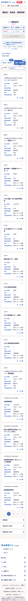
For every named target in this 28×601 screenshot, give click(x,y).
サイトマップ (19, 588)
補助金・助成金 (7, 63)
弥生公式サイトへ (17, 594)
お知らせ (5, 553)
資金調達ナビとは (8, 549)
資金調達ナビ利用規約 (10, 588)
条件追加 (17, 31)
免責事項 (22, 585)
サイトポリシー (5, 585)
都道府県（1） (6, 27)
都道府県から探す (8, 532)
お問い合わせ (9, 594)
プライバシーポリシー (15, 585)
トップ (2, 5)
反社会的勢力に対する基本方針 (10, 591)
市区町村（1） (18, 27)
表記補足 (5, 520)
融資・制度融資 (19, 63)
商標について (20, 591)
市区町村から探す (8, 526)
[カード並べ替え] (17, 68)
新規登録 (19, 2)
